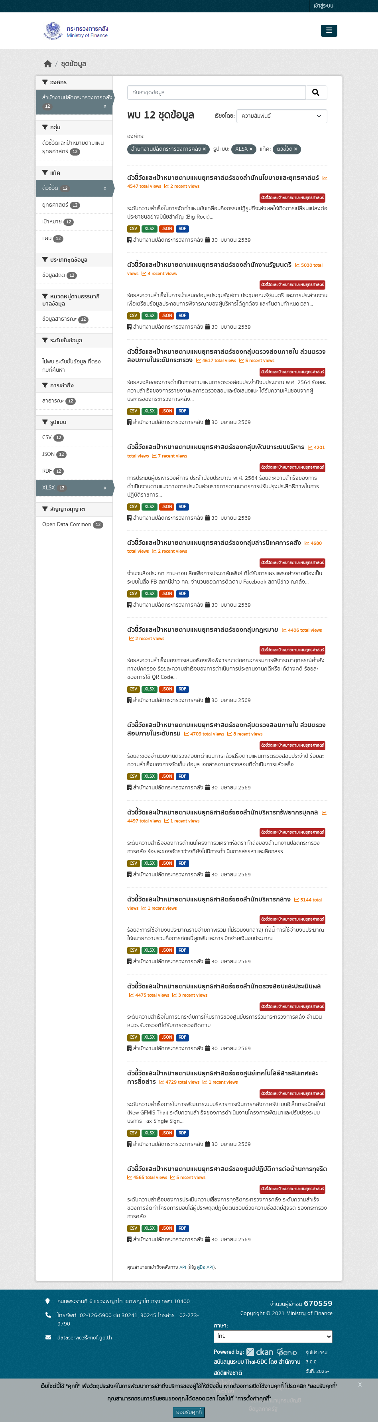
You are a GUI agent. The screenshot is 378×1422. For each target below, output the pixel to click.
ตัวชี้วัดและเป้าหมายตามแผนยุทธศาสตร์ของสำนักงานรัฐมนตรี (210, 265)
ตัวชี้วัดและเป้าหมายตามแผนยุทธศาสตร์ (292, 198)
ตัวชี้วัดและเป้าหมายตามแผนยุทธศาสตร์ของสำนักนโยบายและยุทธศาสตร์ (224, 178)
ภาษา (220, 1326)
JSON (167, 229)
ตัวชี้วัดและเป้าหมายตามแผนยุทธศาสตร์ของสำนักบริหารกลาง (209, 899)
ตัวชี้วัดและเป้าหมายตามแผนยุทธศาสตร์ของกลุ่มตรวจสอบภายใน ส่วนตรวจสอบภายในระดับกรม (226, 729)
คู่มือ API (205, 1267)
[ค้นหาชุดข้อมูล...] (216, 92)
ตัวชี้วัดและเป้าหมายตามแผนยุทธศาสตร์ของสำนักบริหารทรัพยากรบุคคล (223, 812)
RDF (182, 229)
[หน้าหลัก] (48, 64)
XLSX (149, 229)
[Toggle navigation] (329, 31)
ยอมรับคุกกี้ (189, 1412)
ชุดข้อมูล (73, 64)
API (182, 1267)
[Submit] (316, 92)
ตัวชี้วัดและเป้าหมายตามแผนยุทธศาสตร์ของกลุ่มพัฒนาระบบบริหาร (216, 447)
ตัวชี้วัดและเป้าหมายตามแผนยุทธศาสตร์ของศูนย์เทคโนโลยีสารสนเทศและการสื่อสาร (222, 1077)
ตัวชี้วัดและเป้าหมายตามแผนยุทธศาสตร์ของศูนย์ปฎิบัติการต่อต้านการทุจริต (227, 1169)
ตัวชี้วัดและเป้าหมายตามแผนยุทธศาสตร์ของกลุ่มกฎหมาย (203, 630)
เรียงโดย (224, 116)
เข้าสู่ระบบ (323, 6)
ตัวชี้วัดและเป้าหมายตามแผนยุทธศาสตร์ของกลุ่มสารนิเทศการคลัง (215, 543)
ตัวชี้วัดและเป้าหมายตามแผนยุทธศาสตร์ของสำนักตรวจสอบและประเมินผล (224, 986)
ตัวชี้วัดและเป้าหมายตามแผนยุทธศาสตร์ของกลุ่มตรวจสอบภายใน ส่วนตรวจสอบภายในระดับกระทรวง (226, 356)
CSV (133, 229)
